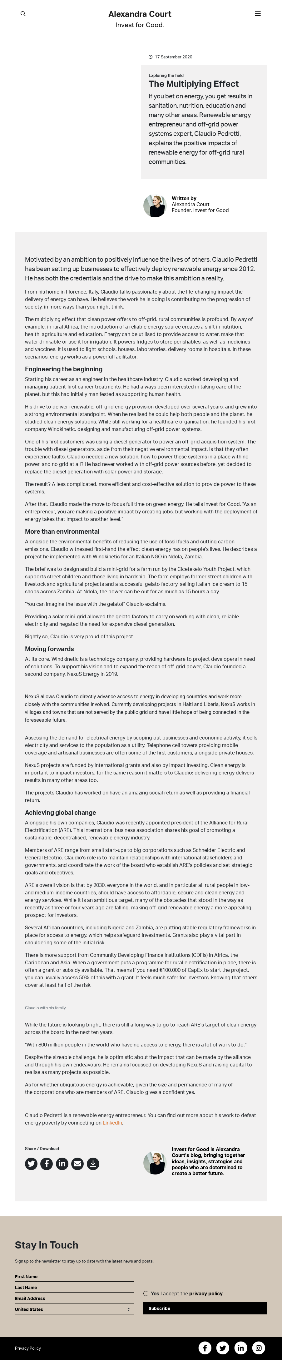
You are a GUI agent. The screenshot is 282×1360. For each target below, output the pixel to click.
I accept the (187, 1293)
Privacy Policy (28, 1348)
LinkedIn (112, 1123)
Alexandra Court (139, 19)
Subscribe (159, 1308)
